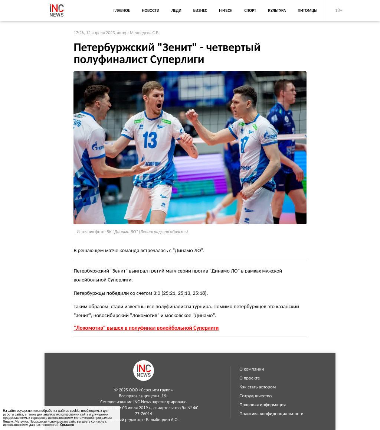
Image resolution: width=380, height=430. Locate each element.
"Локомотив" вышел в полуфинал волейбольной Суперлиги (146, 328)
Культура (277, 10)
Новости (150, 10)
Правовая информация (262, 404)
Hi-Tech (225, 10)
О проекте (249, 378)
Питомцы (307, 10)
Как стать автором (257, 387)
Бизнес (200, 10)
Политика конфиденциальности (271, 413)
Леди (176, 10)
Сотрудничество (255, 395)
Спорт (250, 10)
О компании (251, 369)
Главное (122, 10)
